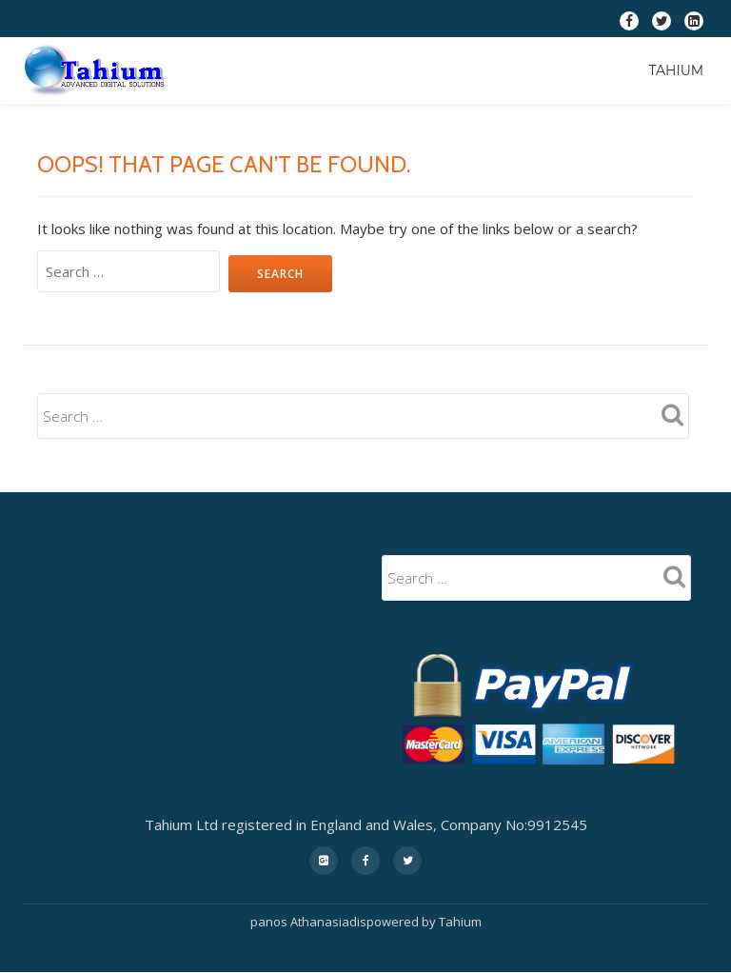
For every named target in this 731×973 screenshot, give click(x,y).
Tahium (675, 70)
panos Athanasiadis (308, 921)
